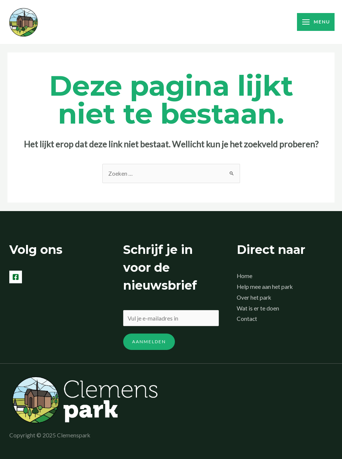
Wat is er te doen (258, 308)
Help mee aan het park (265, 286)
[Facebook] (15, 277)
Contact (247, 318)
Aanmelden (149, 341)
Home (244, 275)
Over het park (254, 297)
